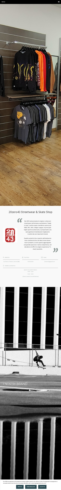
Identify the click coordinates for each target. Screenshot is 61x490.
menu (3, 2)
